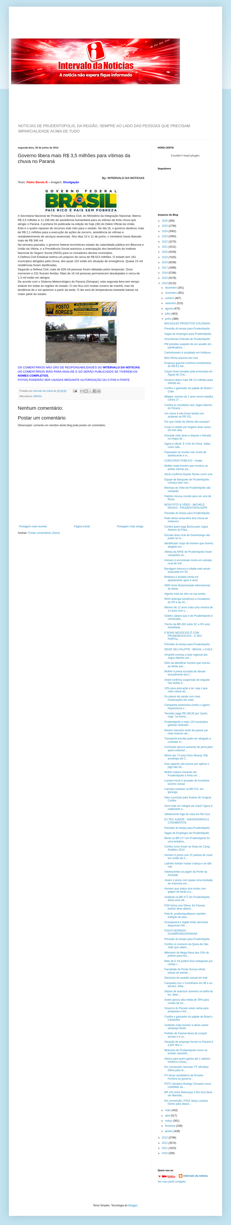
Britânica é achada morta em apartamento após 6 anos (181, 578)
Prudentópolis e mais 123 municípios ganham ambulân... (186, 723)
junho (168, 318)
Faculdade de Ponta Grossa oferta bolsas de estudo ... (184, 971)
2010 (165, 1153)
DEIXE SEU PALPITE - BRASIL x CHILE (188, 649)
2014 (165, 283)
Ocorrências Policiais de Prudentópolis (187, 339)
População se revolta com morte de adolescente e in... (185, 454)
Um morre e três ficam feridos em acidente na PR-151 (184, 415)
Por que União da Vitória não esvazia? (187, 421)
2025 (165, 225)
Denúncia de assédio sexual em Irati (185, 977)
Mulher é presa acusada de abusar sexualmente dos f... (184, 673)
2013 (165, 1137)
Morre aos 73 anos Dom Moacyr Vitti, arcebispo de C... (186, 757)
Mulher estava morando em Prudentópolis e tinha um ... (182, 774)
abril (168, 1115)
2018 (165, 262)
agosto (169, 308)
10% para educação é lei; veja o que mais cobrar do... (185, 690)
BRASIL (38, 396)
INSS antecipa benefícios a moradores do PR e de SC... (187, 600)
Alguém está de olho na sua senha (184, 593)
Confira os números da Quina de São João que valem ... (186, 946)
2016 (165, 272)
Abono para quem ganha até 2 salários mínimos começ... (187, 1060)
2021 (165, 246)
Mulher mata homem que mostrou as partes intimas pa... (186, 467)
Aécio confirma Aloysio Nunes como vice (188, 474)
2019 (165, 257)
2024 (165, 231)
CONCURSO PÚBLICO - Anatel (183, 460)
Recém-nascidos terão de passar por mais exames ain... (186, 732)
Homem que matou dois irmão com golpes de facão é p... (185, 890)
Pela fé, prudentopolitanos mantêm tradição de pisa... (185, 915)
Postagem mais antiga (130, 526)
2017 (165, 267)
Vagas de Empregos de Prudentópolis (186, 833)
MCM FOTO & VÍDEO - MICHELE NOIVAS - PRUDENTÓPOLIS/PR (185, 506)
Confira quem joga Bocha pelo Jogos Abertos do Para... (186, 528)
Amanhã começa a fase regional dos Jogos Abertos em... (186, 656)
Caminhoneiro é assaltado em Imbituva (187, 352)
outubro (170, 298)
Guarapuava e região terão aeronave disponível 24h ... (186, 924)
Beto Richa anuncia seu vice (181, 357)
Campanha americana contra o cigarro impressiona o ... (187, 706)
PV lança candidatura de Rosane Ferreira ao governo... (183, 1077)
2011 (165, 1148)
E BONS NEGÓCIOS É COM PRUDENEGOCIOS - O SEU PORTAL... (183, 636)
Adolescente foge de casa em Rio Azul (187, 814)
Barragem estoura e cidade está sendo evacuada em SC (187, 570)
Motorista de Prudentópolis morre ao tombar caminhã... (185, 1052)
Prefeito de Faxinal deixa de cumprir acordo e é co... (185, 1035)
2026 (165, 220)
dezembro (171, 287)
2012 (165, 1143)
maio (168, 1110)
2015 (165, 277)
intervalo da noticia (43, 391)
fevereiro (170, 1125)
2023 (165, 236)
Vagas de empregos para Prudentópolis (187, 333)
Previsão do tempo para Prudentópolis (187, 328)
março (169, 1120)
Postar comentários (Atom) (44, 532)
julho (168, 313)
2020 (165, 251)
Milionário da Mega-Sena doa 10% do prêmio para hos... (186, 954)
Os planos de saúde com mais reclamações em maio (182, 698)
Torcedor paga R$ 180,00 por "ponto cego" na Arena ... (185, 715)
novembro (171, 292)
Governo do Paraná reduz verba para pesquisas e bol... (186, 1010)
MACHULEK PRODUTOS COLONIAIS (187, 323)
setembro (171, 303)
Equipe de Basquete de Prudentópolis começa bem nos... (186, 481)
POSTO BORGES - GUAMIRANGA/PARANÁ (180, 932)
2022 (165, 241)
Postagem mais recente (33, 526)
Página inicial (82, 526)
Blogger (132, 1205)
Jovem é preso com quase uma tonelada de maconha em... (188, 882)
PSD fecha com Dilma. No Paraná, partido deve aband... (184, 907)
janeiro (169, 1131)
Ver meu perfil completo (172, 1181)
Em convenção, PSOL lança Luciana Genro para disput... (186, 1102)
